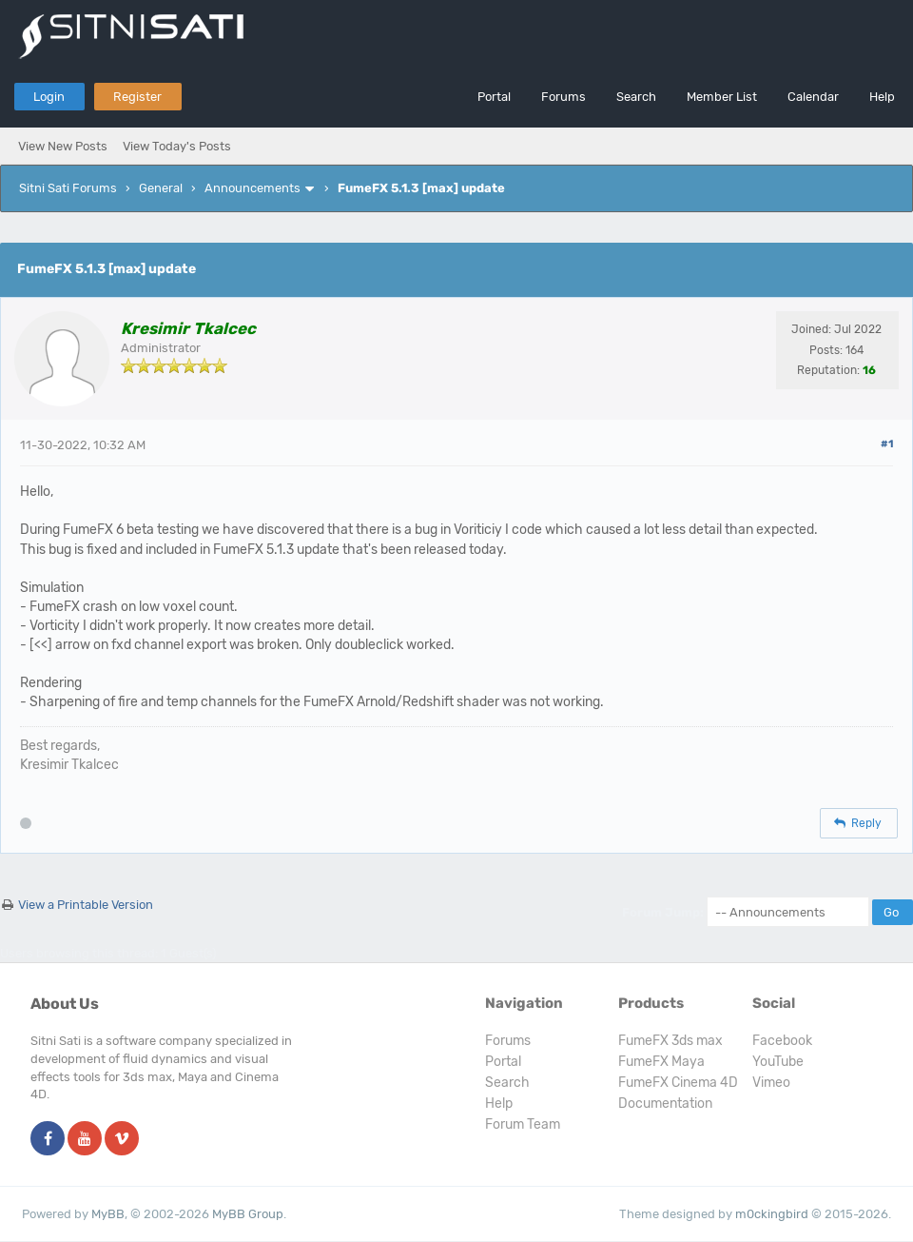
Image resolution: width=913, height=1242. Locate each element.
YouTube (778, 1062)
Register (137, 96)
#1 (887, 444)
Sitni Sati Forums (68, 188)
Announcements (252, 188)
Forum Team (522, 1124)
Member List (722, 96)
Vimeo (771, 1082)
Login (49, 96)
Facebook (782, 1041)
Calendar (813, 96)
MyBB (108, 1214)
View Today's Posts (177, 146)
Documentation (665, 1103)
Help (882, 96)
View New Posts (62, 146)
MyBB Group (247, 1214)
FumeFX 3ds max (670, 1041)
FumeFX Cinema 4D (678, 1082)
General (161, 188)
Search (636, 96)
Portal (494, 96)
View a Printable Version (85, 904)
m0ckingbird (771, 1214)
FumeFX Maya (661, 1062)
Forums (563, 96)
